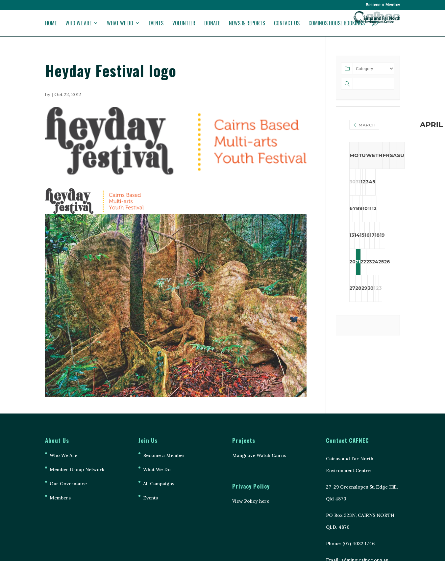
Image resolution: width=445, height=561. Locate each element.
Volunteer (183, 24)
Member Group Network (77, 469)
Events (156, 24)
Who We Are (78, 24)
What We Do (120, 24)
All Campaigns (158, 484)
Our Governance (68, 484)
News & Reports (247, 24)
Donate (212, 24)
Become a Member (383, 5)
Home (51, 24)
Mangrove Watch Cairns (259, 455)
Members (60, 498)
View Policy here (250, 501)
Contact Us (287, 24)
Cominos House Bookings (337, 24)
